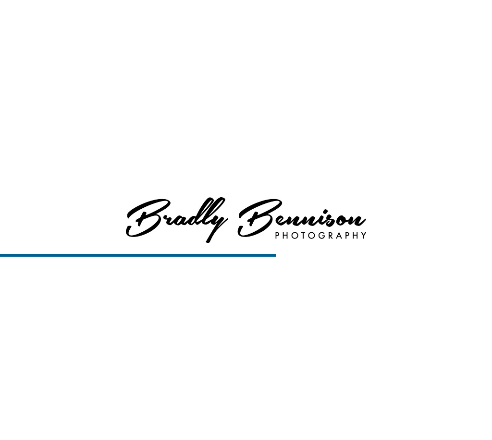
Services (314, 19)
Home (233, 19)
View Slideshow (311, 426)
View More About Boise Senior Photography (246, 91)
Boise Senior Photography (204, 426)
